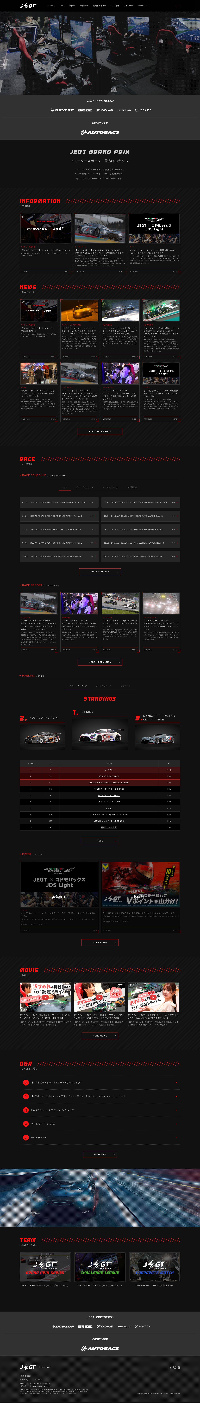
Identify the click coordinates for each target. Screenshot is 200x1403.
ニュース (51, 6)
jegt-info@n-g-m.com (42, 1387)
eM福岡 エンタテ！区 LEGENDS (109, 821)
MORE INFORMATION (100, 431)
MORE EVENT (100, 943)
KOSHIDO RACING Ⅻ (109, 777)
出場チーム (84, 6)
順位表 (72, 6)
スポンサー (128, 6)
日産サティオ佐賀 (109, 828)
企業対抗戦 (132, 487)
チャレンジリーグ (110, 487)
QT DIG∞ (109, 770)
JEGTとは (115, 6)
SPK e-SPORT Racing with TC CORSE (109, 815)
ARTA (109, 808)
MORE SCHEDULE (99, 572)
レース (62, 6)
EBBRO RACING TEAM (109, 802)
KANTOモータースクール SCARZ (109, 789)
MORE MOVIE (100, 1036)
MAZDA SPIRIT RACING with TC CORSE (108, 783)
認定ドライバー (99, 6)
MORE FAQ (100, 1155)
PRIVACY (38, 1380)
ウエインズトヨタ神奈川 (109, 796)
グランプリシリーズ (85, 487)
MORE (100, 841)
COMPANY (45, 1368)
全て (65, 487)
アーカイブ (142, 6)
